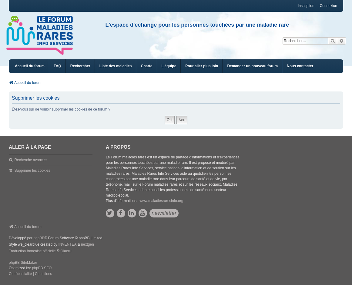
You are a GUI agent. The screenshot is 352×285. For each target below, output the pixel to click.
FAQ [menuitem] (57, 66)
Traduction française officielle (32, 251)
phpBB (38, 238)
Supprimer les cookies (32, 170)
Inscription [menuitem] (306, 6)
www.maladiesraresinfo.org (161, 201)
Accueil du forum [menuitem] (30, 66)
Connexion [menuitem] (328, 6)
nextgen (87, 244)
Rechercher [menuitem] (80, 66)
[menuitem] (115, 66)
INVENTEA (67, 244)
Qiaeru (65, 251)
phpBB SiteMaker (23, 262)
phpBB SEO (42, 268)
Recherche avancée (30, 160)
